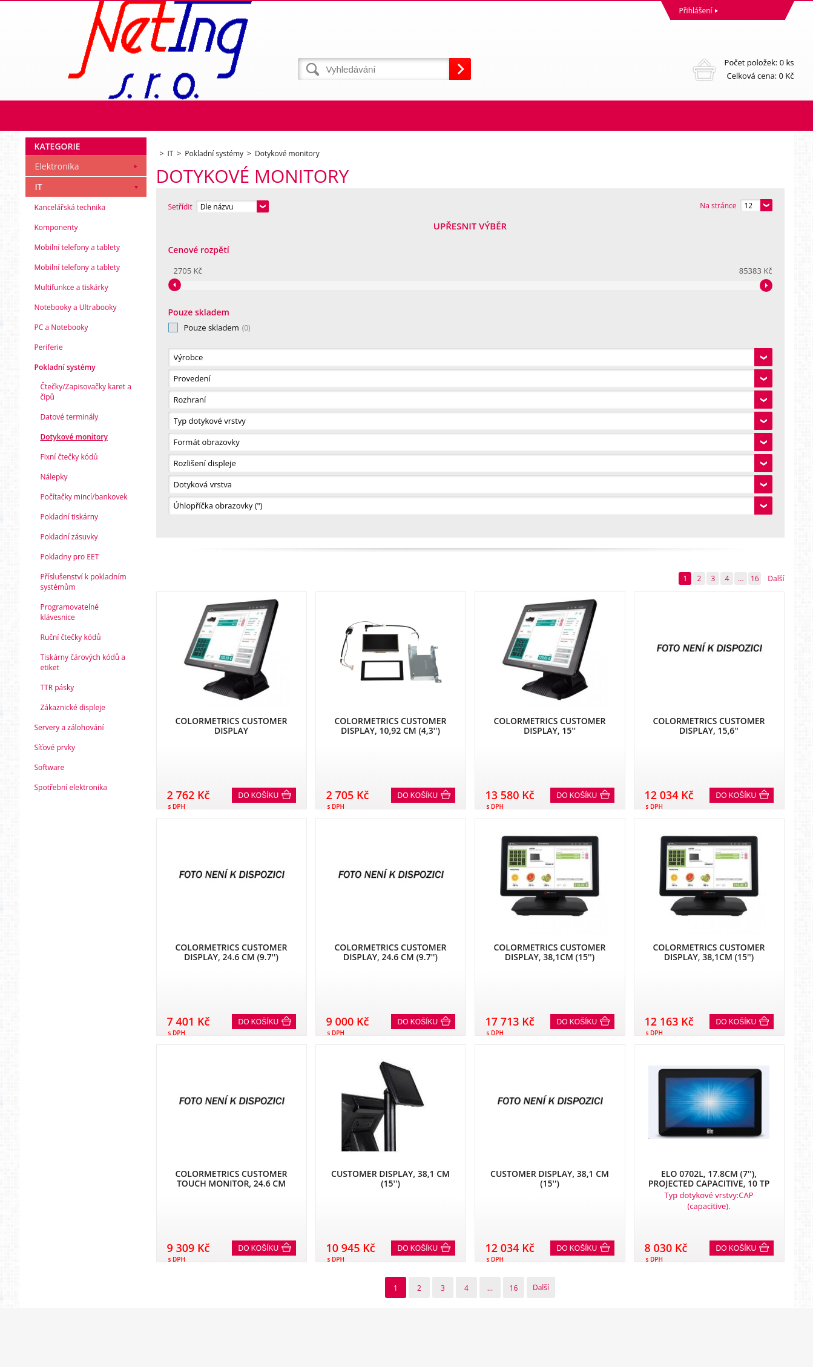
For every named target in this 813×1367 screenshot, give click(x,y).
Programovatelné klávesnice (70, 925)
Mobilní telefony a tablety (77, 560)
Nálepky (54, 790)
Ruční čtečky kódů (71, 950)
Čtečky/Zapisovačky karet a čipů (86, 704)
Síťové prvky (55, 1060)
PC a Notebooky (61, 640)
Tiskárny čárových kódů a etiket (83, 975)
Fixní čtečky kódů (69, 770)
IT (38, 500)
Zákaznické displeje (73, 1020)
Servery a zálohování (69, 1040)
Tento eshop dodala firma (702, 1354)
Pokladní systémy (65, 680)
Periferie (49, 660)
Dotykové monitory (74, 750)
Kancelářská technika (70, 520)
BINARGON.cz (771, 1354)
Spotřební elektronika (71, 1100)
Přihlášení (696, 10)
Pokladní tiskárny (70, 830)
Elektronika (57, 479)
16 (755, 265)
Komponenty (56, 540)
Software (50, 1080)
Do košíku (259, 482)
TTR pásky (57, 1000)
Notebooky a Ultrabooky (76, 620)
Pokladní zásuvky (69, 850)
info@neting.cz (434, 1307)
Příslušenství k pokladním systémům (84, 894)
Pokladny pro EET (70, 870)
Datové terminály (70, 730)
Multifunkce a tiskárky (71, 600)
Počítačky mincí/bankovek (84, 810)
